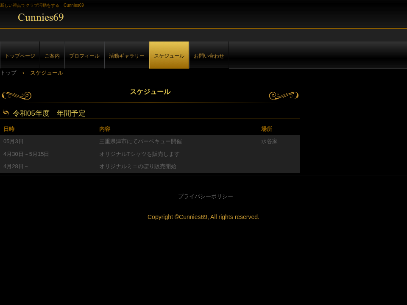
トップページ (20, 55)
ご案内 (52, 55)
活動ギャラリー (127, 55)
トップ (8, 72)
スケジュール (169, 55)
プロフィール (84, 55)
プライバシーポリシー (205, 196)
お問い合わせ (209, 55)
